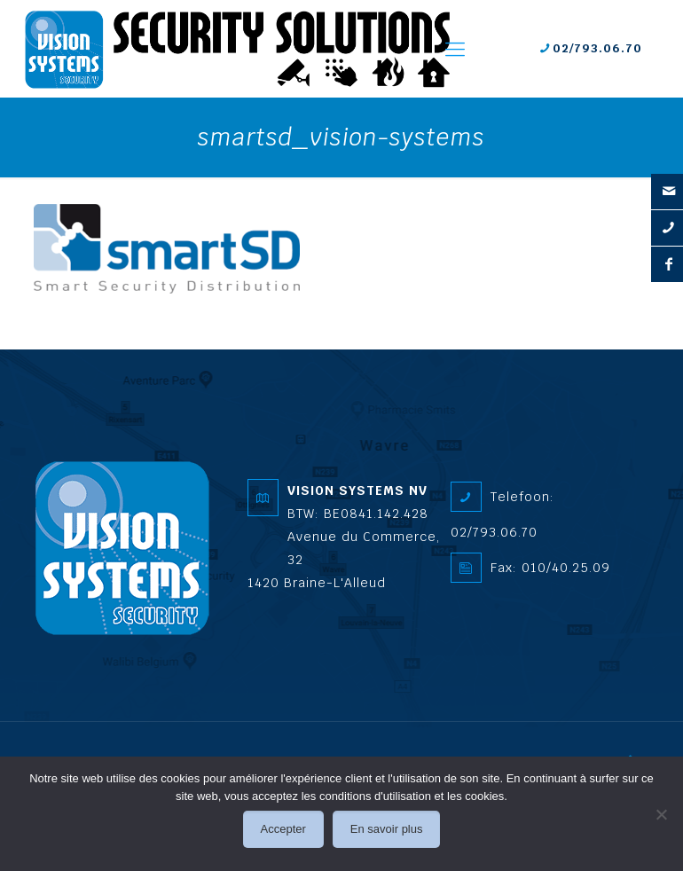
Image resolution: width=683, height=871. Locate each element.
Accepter (283, 829)
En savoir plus (386, 829)
